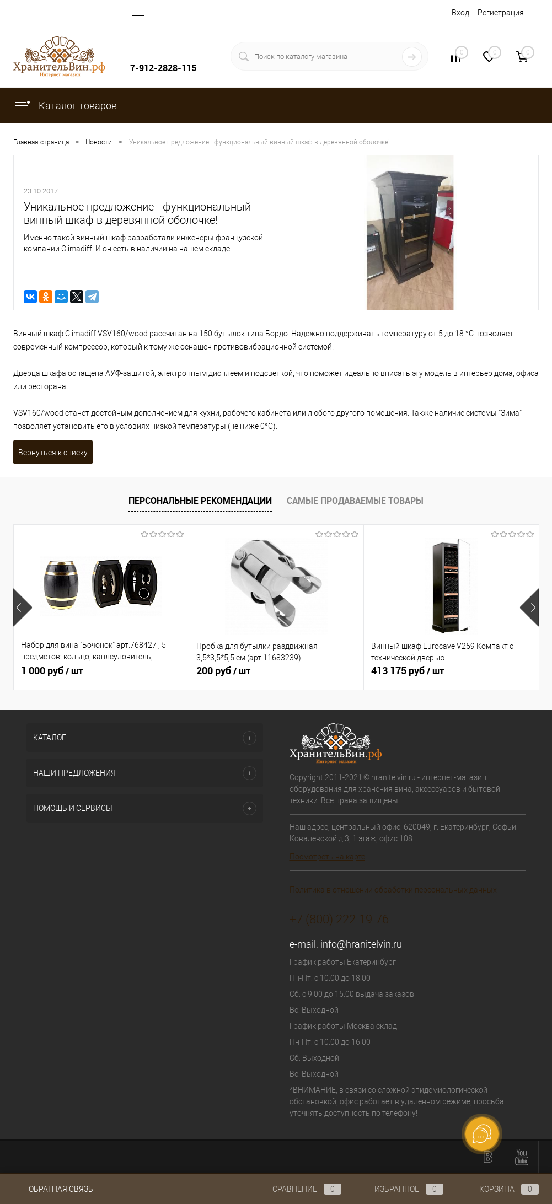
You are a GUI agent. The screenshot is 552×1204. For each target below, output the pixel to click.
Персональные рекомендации (200, 501)
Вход (460, 12)
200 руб (223, 671)
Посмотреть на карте (327, 856)
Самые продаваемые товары (355, 501)
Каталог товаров (65, 105)
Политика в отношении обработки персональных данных (393, 889)
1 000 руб (52, 671)
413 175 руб (407, 671)
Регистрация (501, 12)
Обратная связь (53, 1189)
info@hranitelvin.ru (361, 944)
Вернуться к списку (53, 452)
